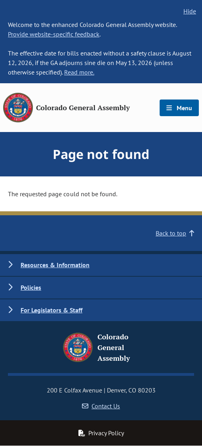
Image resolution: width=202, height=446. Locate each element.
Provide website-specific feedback (53, 34)
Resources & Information (55, 265)
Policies (31, 287)
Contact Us (101, 406)
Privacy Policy (101, 433)
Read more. (79, 72)
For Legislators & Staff (51, 310)
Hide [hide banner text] (189, 11)
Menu (179, 108)
